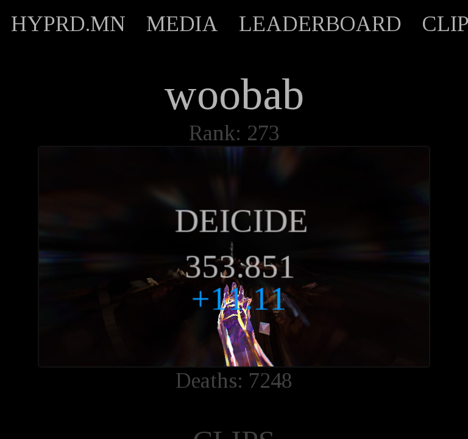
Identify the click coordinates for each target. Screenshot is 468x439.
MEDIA (182, 24)
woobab (234, 94)
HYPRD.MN (68, 24)
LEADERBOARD (320, 24)
